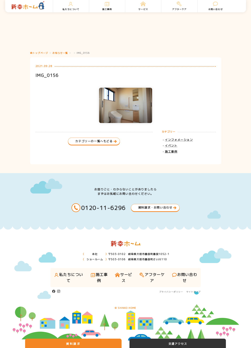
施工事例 (107, 6)
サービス (143, 6)
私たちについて (71, 6)
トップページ (39, 53)
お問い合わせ (215, 6)
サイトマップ (193, 291)
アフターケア (179, 6)
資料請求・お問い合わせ (155, 207)
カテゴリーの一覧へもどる (93, 141)
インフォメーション (179, 140)
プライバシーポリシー (171, 291)
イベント (171, 146)
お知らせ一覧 (60, 53)
